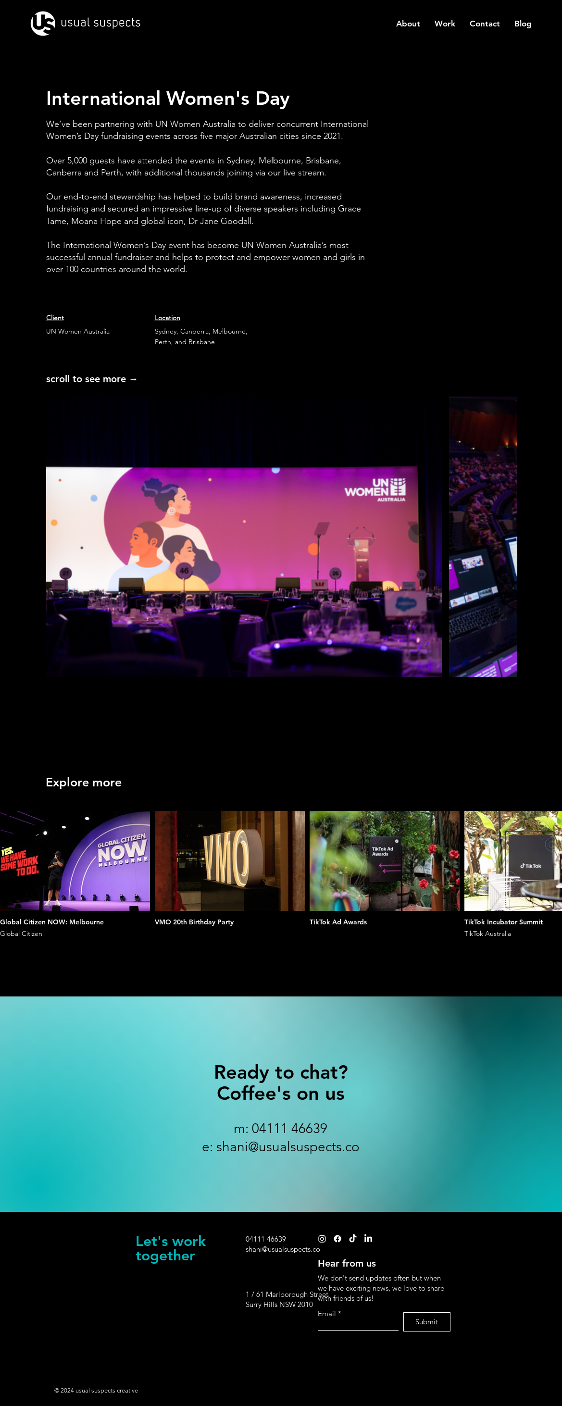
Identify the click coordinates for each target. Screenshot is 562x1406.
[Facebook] (337, 1239)
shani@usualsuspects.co (288, 1147)
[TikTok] (353, 1239)
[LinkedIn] (368, 1239)
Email (327, 1313)
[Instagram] (322, 1239)
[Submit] (426, 1321)
